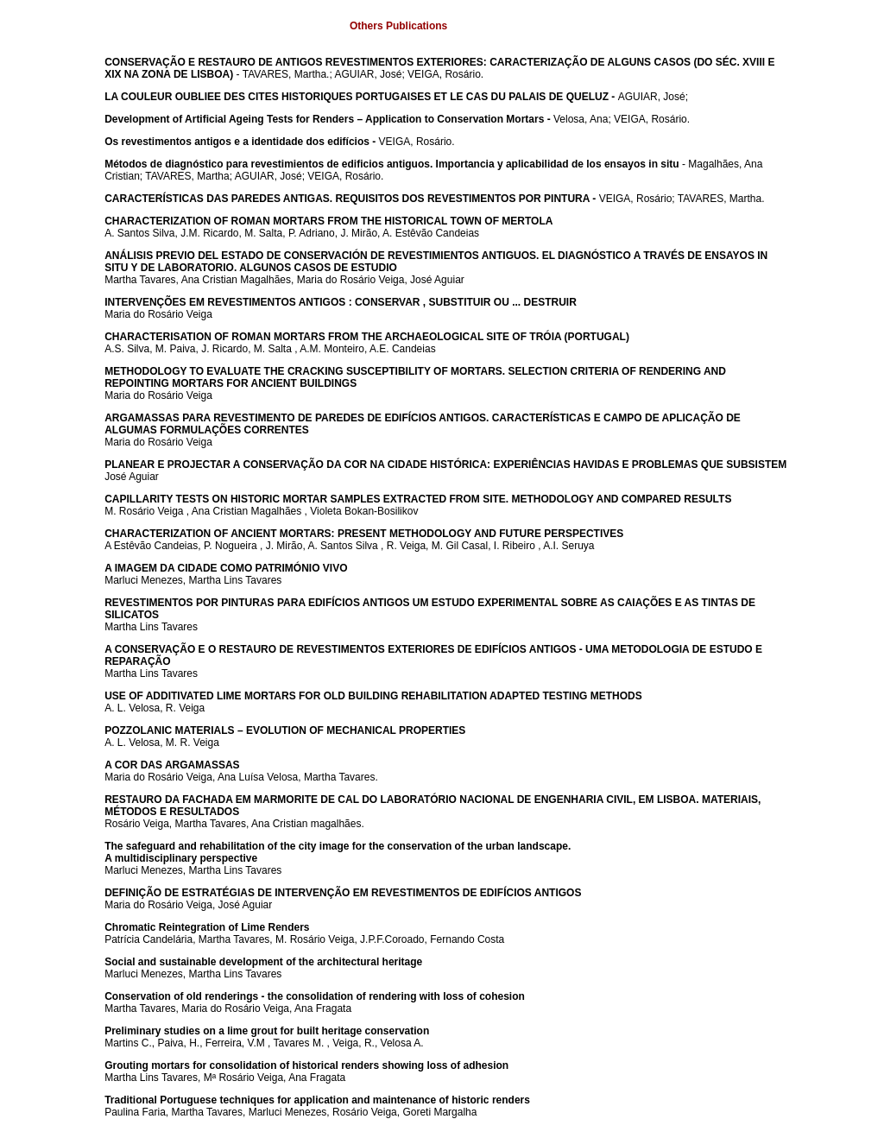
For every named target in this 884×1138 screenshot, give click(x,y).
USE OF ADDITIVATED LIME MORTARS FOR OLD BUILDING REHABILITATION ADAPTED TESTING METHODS (373, 696)
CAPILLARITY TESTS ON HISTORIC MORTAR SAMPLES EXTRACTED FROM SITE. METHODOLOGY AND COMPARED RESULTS (417, 499)
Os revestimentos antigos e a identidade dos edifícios (236, 142)
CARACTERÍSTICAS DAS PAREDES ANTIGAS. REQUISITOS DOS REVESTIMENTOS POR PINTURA (347, 199)
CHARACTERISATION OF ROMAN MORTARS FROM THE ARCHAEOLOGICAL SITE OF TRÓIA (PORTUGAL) (366, 337)
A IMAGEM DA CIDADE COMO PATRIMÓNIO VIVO (225, 568)
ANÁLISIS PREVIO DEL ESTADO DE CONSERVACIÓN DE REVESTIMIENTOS (293, 256)
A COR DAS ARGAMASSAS (171, 765)
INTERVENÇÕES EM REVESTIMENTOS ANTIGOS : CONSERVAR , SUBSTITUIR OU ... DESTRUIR (340, 302)
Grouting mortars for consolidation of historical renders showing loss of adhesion (306, 1065)
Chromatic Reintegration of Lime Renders (206, 927)
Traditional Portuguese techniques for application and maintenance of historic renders (317, 1100)
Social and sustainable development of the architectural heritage (263, 962)
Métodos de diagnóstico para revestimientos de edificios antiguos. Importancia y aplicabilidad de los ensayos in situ (391, 164)
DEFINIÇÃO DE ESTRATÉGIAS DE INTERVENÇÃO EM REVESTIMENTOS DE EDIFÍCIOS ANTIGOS (342, 893)
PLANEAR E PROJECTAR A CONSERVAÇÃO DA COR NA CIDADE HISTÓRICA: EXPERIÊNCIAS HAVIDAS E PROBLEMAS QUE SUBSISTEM (445, 464)
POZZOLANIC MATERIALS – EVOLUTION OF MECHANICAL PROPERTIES (284, 730)
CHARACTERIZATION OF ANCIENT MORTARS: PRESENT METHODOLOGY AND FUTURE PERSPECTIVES (363, 534)
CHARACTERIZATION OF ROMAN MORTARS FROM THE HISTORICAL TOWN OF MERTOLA (328, 221)
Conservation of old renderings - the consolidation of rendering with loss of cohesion (314, 996)
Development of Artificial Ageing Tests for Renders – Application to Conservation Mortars (324, 119)
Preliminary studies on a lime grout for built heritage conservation (266, 1031)
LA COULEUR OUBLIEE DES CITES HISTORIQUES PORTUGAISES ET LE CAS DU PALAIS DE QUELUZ (356, 97)
